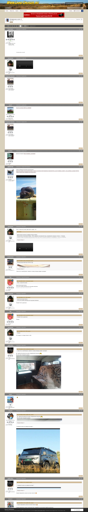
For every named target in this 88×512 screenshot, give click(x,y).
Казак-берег (10, 29)
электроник (10, 58)
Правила (70, 10)
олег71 (10, 105)
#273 (81, 327)
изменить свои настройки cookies (40, 510)
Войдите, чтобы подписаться (70, 19)
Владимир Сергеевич (10, 76)
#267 (81, 166)
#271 (81, 293)
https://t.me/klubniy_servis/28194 (29, 153)
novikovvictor (10, 256)
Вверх (81, 55)
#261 (81, 29)
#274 (81, 345)
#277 (81, 478)
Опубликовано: (21, 29)
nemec (10, 394)
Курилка (21, 20)
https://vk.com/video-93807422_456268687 (23, 107)
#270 (81, 277)
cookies (22, 510)
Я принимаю (77, 509)
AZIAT (13, 20)
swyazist (10, 410)
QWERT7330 (10, 166)
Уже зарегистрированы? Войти (71, 3)
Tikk (10, 277)
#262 (81, 58)
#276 (81, 410)
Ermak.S (10, 499)
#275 (81, 394)
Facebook (82, 11)
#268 (81, 226)
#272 (81, 311)
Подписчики (78, 19)
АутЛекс (10, 150)
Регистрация (80, 3)
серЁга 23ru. (10, 345)
